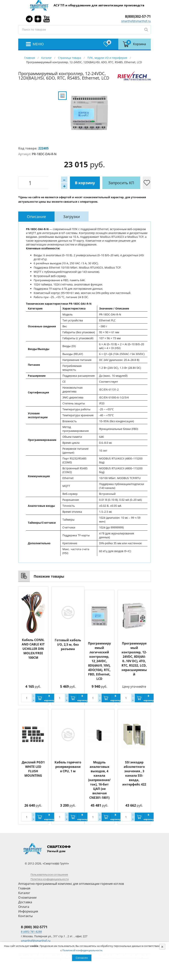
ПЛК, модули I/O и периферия (107, 58)
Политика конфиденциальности (50, 879)
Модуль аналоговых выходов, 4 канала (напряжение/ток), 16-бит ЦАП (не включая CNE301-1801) (99, 780)
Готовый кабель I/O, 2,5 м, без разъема (68, 644)
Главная (29, 58)
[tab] (36, 217)
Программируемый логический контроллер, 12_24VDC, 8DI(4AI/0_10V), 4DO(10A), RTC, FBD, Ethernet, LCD (99, 661)
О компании (27, 897)
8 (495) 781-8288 (31, 931)
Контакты (25, 916)
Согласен (82, 958)
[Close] (162, 947)
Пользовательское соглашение (49, 874)
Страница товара (69, 58)
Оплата (23, 907)
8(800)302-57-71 (138, 16)
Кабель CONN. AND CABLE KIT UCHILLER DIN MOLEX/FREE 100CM (33, 649)
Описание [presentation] (36, 216)
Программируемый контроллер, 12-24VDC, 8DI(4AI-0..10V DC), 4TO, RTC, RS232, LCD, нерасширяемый (134, 658)
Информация (28, 911)
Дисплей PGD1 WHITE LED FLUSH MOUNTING (33, 769)
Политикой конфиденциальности (82, 950)
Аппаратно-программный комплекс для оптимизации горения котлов (71, 884)
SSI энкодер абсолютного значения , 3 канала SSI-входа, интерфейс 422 (134, 773)
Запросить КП (102, 182)
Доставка (25, 902)
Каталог (46, 58)
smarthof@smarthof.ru (136, 21)
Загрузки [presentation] (71, 216)
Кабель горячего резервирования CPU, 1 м (68, 766)
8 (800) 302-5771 (34, 927)
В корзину (65, 182)
